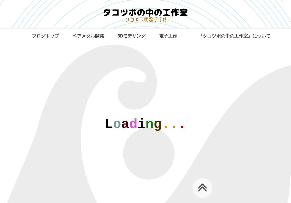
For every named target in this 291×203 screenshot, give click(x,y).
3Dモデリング (132, 36)
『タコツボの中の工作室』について (234, 36)
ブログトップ (45, 36)
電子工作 (168, 36)
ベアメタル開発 (88, 36)
